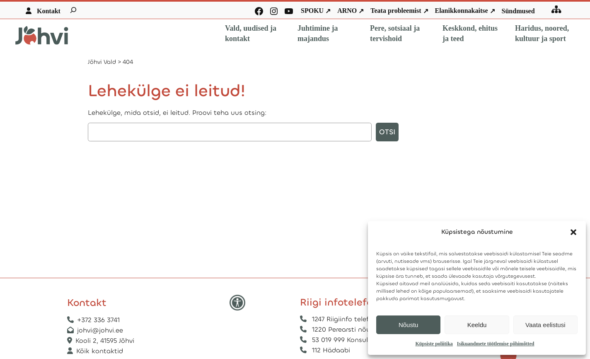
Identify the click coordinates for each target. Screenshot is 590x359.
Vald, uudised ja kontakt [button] (250, 33)
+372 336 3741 (98, 319)
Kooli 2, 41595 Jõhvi (105, 340)
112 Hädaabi (331, 350)
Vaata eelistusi (545, 324)
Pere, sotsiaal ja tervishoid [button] (395, 33)
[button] (573, 232)
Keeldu (477, 324)
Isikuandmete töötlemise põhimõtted (495, 344)
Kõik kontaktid (99, 351)
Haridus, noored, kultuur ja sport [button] (542, 33)
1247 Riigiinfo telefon (344, 319)
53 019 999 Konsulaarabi (350, 339)
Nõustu (408, 324)
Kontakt (48, 11)
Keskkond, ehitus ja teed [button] (470, 33)
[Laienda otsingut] (73, 10)
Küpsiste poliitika (433, 344)
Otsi (387, 132)
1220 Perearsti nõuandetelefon (360, 329)
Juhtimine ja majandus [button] (317, 33)
